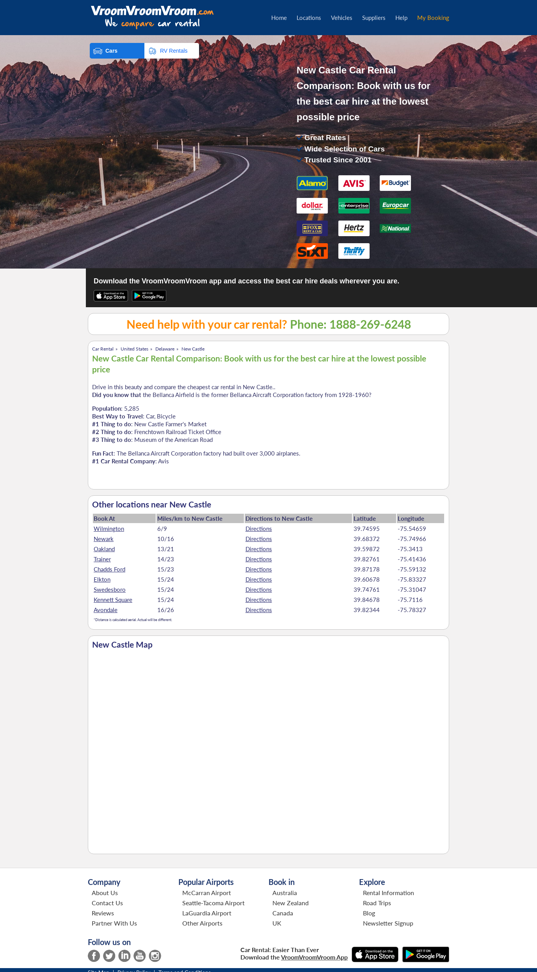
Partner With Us (114, 923)
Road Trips (377, 902)
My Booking (433, 17)
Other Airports (202, 923)
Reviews (103, 913)
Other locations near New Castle (151, 504)
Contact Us (107, 902)
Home (279, 17)
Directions (258, 528)
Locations (309, 17)
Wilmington (109, 528)
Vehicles (341, 17)
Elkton (102, 579)
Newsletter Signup (388, 923)
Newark (104, 538)
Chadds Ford (109, 569)
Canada (282, 913)
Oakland (104, 548)
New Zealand (290, 902)
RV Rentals (174, 51)
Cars (111, 51)
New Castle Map (122, 644)
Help (401, 17)
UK (276, 923)
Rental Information (388, 892)
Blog (369, 913)
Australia (284, 892)
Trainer (102, 559)
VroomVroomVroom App (314, 957)
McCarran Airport (206, 892)
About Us (105, 892)
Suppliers (374, 17)
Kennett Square (113, 599)
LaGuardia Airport (206, 913)
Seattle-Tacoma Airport (213, 902)
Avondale (105, 609)
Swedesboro (110, 589)
